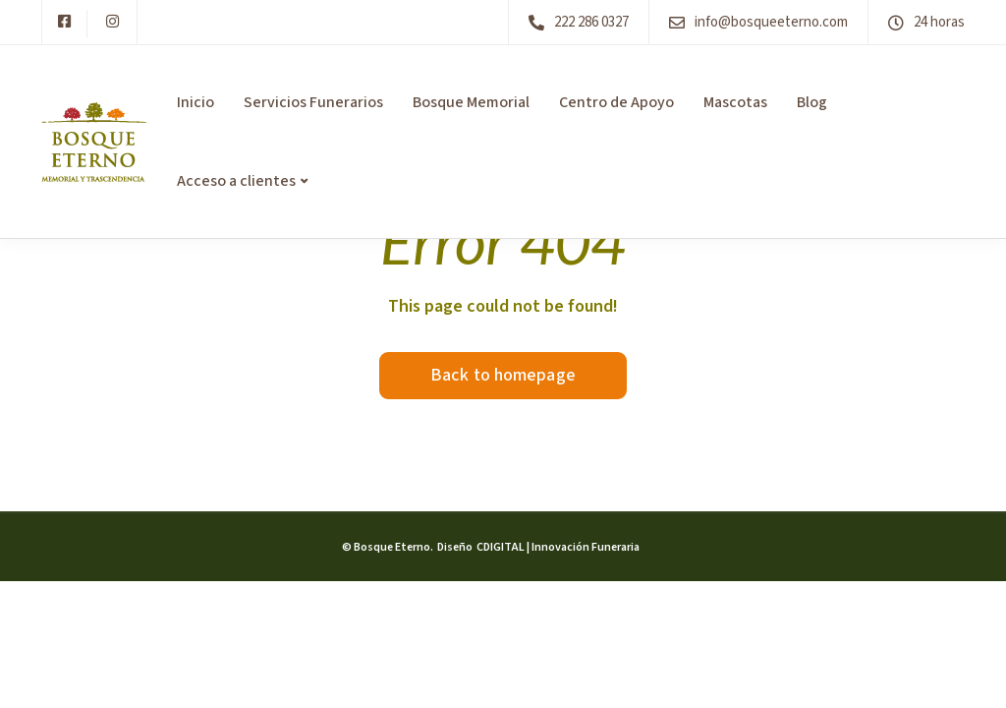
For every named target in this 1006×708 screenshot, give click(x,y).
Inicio (195, 102)
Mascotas (735, 102)
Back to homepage (503, 375)
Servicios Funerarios (313, 102)
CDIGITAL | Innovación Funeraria (557, 547)
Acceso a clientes (236, 181)
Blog (812, 102)
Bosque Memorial (471, 102)
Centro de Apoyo (616, 102)
